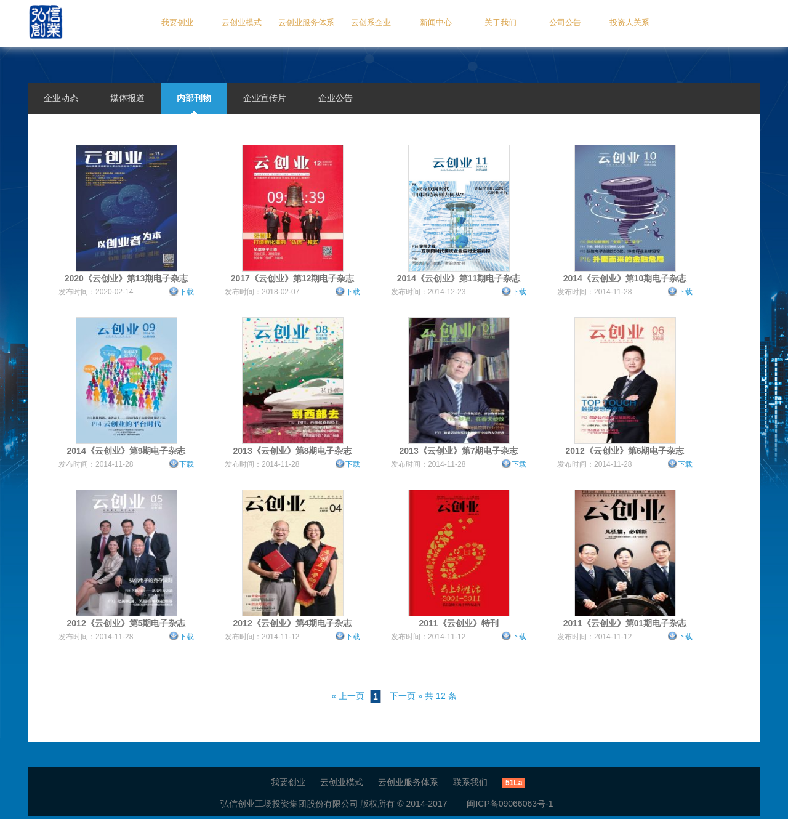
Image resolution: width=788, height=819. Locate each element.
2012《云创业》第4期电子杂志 (292, 623)
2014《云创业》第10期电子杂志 (625, 278)
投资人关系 (629, 22)
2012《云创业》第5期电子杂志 (126, 623)
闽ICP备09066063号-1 (501, 804)
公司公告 (565, 22)
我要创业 (177, 22)
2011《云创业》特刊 (458, 623)
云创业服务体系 (306, 22)
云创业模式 (242, 22)
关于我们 (500, 22)
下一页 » (406, 696)
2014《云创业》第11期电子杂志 (459, 278)
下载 (186, 292)
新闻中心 (436, 22)
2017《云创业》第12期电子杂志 (293, 278)
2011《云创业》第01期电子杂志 (625, 623)
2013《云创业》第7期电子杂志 (459, 451)
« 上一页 (347, 696)
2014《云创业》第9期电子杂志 (126, 451)
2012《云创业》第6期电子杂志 (625, 451)
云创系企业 (371, 22)
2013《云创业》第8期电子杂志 (292, 451)
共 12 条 (440, 696)
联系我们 (470, 782)
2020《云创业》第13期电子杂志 (126, 278)
